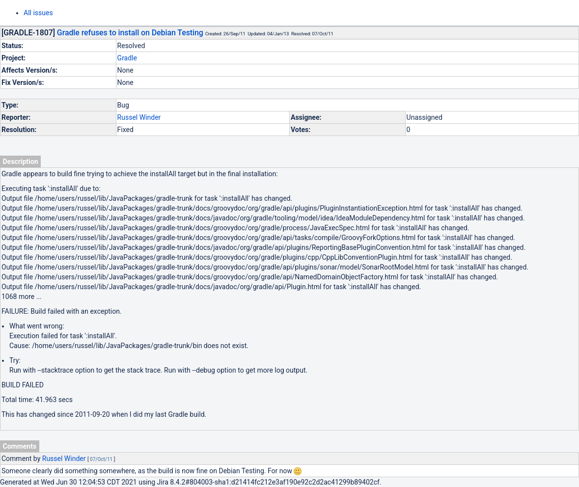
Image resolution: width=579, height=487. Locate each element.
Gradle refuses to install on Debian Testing (130, 32)
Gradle (127, 58)
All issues (38, 13)
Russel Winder (139, 117)
